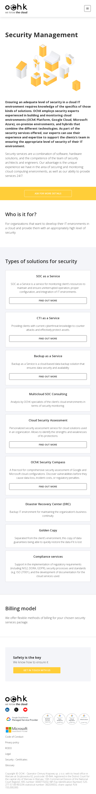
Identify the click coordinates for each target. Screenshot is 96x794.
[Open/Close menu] (87, 8)
